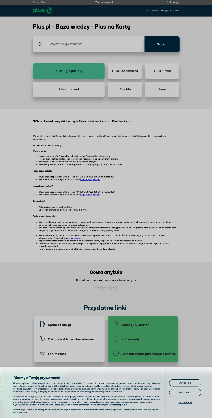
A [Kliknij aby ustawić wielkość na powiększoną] (170, 2)
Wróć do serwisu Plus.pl (106, 2)
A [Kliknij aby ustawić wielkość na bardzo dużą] (174, 2)
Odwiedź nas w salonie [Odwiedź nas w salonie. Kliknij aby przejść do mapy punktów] (77, 400)
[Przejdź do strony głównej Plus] (42, 11)
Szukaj (162, 44)
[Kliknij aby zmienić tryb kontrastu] (177, 2)
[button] (115, 288)
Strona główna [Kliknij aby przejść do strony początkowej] (40, 2)
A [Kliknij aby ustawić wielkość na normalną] (167, 2)
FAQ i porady (152, 10)
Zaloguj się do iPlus (170, 10)
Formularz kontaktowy (128, 400)
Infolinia (119, 408)
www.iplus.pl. (75, 238)
